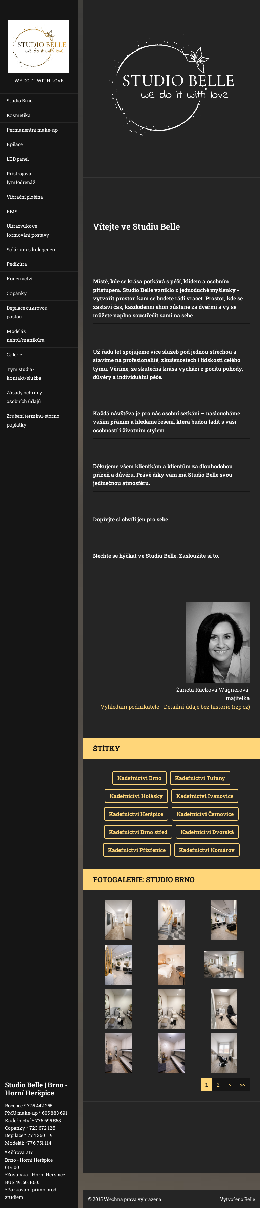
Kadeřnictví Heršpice (136, 813)
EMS (12, 211)
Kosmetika (19, 115)
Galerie (14, 354)
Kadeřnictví (19, 278)
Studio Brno (20, 100)
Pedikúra (17, 264)
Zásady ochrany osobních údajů (24, 396)
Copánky (17, 293)
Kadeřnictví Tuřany (200, 777)
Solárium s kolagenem (32, 249)
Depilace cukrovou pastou (27, 312)
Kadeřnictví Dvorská (207, 831)
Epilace (15, 144)
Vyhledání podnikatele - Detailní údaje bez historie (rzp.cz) (175, 706)
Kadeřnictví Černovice (205, 813)
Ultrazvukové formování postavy (28, 230)
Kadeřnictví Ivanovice (204, 795)
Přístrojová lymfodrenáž (21, 177)
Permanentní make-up (32, 129)
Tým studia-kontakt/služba (24, 373)
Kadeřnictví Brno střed (138, 831)
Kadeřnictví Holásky (136, 795)
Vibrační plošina (25, 197)
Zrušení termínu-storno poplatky (33, 420)
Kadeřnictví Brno (139, 777)
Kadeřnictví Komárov (207, 849)
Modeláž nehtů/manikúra (26, 335)
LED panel (18, 159)
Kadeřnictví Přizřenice (137, 849)
